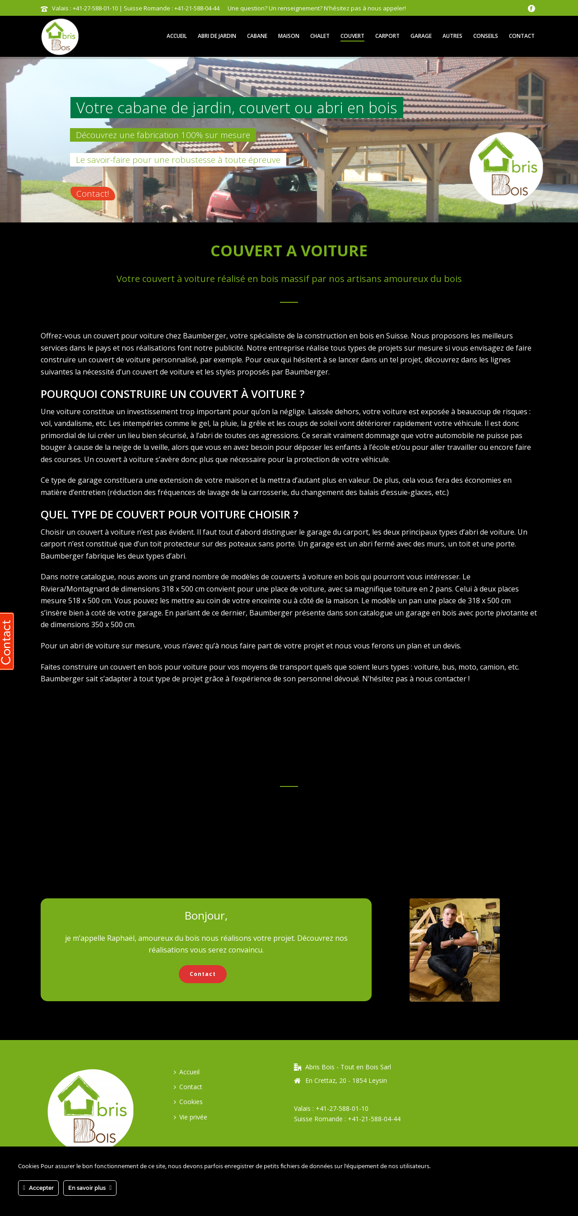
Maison (288, 36)
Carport (387, 36)
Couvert (352, 36)
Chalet (320, 36)
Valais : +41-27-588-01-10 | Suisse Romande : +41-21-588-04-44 (135, 8)
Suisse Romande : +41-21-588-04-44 (347, 1118)
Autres (452, 36)
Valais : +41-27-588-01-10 (331, 1108)
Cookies (188, 1101)
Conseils (485, 36)
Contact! (92, 193)
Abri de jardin (217, 36)
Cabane (257, 36)
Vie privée (190, 1117)
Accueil (177, 36)
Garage (421, 36)
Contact (522, 36)
